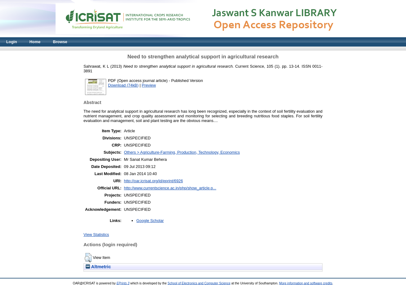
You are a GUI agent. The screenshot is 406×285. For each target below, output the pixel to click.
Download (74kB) (123, 85)
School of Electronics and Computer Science (199, 283)
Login (11, 41)
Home (35, 41)
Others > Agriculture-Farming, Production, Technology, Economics (182, 152)
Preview (149, 85)
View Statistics (96, 234)
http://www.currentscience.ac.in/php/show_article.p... (170, 188)
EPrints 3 (122, 283)
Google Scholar (150, 220)
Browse (60, 41)
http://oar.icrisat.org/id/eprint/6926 (153, 181)
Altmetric (98, 266)
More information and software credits (305, 283)
